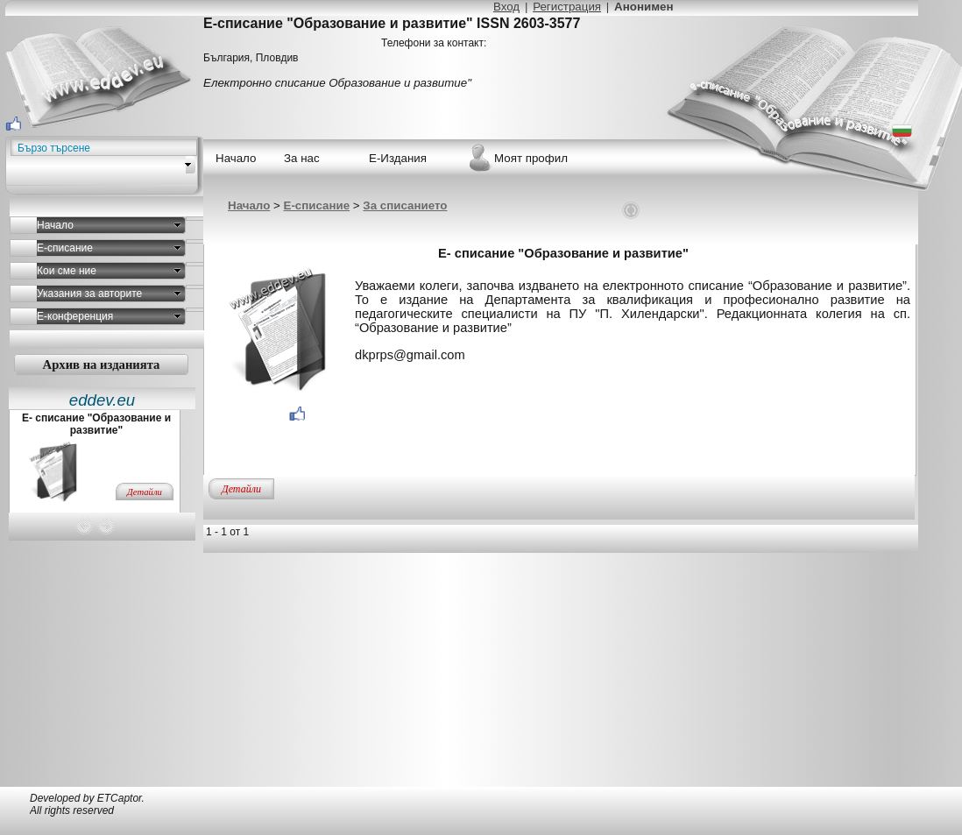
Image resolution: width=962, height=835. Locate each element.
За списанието (405, 205)
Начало (249, 205)
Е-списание (317, 205)
